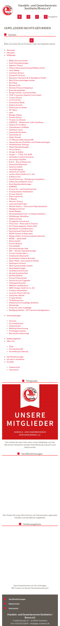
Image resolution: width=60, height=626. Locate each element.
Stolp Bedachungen (17, 268)
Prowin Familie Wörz (18, 253)
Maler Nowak (15, 137)
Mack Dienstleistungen (19, 147)
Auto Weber (14, 70)
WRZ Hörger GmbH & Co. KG (22, 288)
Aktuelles (11, 52)
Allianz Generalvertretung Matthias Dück (27, 68)
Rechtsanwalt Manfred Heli (21, 231)
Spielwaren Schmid (17, 263)
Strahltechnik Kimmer (18, 270)
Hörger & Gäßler (16, 152)
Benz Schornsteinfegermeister (22, 80)
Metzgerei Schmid (17, 209)
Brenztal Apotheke (17, 90)
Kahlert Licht (14, 176)
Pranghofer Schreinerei (19, 221)
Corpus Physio (15, 97)
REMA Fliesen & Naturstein (21, 233)
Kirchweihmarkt (16, 323)
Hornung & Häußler (17, 159)
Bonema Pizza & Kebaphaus (21, 88)
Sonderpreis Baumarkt (18, 256)
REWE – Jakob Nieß (17, 238)
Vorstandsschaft (16, 349)
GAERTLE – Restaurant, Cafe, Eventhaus (26, 122)
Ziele (11, 346)
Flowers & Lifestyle (17, 120)
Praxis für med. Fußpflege (20, 307)
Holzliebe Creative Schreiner (21, 157)
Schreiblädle (14, 246)
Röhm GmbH (14, 241)
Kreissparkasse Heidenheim (21, 191)
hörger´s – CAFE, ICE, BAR (20, 154)
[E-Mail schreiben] (28, 17)
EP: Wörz (13, 110)
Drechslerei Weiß (16, 102)
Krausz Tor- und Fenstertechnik (22, 189)
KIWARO (13, 186)
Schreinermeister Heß (18, 248)
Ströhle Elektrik (15, 275)
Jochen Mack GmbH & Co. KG (22, 174)
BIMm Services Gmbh (18, 60)
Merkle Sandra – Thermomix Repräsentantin (28, 206)
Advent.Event (15, 326)
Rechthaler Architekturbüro (21, 228)
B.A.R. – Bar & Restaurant (20, 162)
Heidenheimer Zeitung (19, 144)
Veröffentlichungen (15, 357)
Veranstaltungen (14, 315)
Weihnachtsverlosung (18, 328)
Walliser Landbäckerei (18, 285)
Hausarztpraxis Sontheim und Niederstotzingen (29, 142)
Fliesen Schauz (15, 117)
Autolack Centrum (17, 75)
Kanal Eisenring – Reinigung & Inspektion (27, 179)
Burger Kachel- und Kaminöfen (22, 92)
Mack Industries (16, 196)
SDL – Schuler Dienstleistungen (22, 251)
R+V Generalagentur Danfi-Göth (23, 226)
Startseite (11, 50)
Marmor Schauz (16, 201)
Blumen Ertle (14, 85)
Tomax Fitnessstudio (18, 278)
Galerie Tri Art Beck (17, 125)
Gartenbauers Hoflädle (19, 127)
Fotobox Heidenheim (18, 290)
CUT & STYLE (15, 100)
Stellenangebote (14, 338)
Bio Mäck (13, 83)
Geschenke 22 (15, 134)
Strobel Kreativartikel (18, 273)
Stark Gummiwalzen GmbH (21, 265)
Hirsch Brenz (14, 149)
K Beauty (13, 199)
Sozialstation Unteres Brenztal (22, 258)
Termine (12, 321)
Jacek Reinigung (16, 169)
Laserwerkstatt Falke (18, 204)
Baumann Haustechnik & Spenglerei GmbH (27, 78)
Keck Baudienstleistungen (20, 184)
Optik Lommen (15, 219)
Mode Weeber (15, 211)
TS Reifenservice (16, 300)
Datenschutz (14, 367)
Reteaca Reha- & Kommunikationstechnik (27, 236)
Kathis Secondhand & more (21, 181)
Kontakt (10, 362)
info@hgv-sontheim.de (39, 623)
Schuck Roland (15, 243)
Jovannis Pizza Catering (19, 293)
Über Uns (11, 341)
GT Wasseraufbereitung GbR (21, 139)
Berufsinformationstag (19, 333)
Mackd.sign (14, 305)
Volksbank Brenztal (17, 283)
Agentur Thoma (16, 65)
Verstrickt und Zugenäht (19, 280)
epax (11, 112)
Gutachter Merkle (16, 295)
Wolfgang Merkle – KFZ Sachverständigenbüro (29, 310)
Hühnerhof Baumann (18, 164)
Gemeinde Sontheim (18, 132)
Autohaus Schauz (16, 73)
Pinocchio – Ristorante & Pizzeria (23, 223)
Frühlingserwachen (17, 331)
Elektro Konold (15, 105)
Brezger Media (15, 115)
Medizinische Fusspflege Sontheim (24, 302)
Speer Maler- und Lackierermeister (24, 261)
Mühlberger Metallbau (19, 216)
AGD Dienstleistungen (18, 63)
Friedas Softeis (15, 298)
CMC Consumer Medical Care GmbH (25, 95)
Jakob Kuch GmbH (17, 171)
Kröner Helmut (15, 194)
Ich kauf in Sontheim (15, 359)
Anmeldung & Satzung (18, 351)
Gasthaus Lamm (16, 130)
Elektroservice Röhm (18, 107)
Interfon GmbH (15, 167)
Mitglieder (11, 55)
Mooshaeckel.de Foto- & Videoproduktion (27, 214)
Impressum (14, 369)
